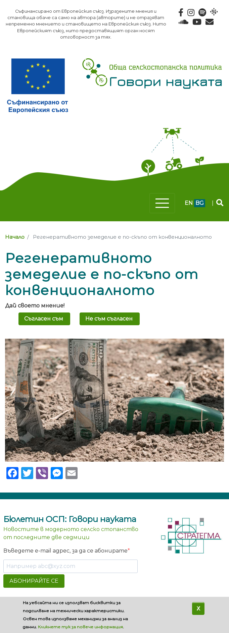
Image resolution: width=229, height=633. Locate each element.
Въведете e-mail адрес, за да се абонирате (65, 551)
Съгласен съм (43, 318)
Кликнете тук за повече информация (80, 626)
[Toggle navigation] (162, 203)
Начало (15, 237)
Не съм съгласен (109, 318)
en (189, 203)
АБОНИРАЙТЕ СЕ (33, 581)
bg (199, 203)
